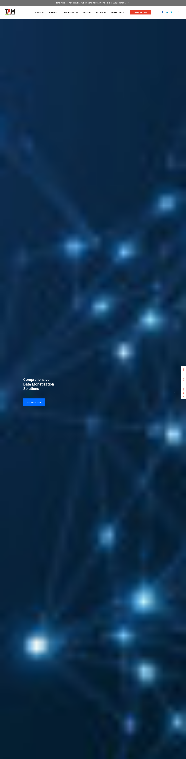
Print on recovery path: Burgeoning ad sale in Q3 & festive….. (91, 415)
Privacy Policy (119, 12)
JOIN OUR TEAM (79, 555)
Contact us (101, 12)
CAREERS (8, 713)
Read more (78, 339)
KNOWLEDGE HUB (11, 707)
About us (39, 12)
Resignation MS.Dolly (80, 481)
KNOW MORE (18, 371)
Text (51, 716)
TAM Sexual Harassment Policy (25, 473)
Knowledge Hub (71, 12)
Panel (52, 720)
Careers (87, 12)
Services (54, 12)
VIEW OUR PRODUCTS (34, 73)
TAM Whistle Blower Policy (23, 469)
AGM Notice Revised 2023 (82, 461)
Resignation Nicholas (80, 477)
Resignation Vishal (78, 469)
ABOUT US (8, 702)
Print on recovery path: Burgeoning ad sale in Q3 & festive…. (90, 405)
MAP (183, 369)
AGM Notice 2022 (78, 465)
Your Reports (183, 392)
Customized (54, 723)
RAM (183, 379)
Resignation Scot (77, 473)
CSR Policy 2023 (17, 461)
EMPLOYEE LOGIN (141, 12)
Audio (52, 713)
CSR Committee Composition (24, 465)
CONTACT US (104, 555)
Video (52, 710)
